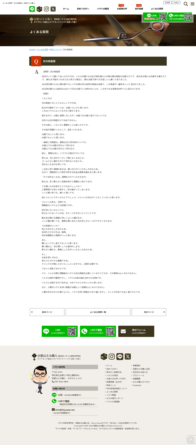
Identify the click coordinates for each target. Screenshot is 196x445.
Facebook (137, 385)
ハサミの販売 (103, 8)
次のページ (149, 312)
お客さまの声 (116, 378)
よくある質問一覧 (98, 312)
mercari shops (104, 356)
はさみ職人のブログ (141, 382)
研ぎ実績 (139, 8)
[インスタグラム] (46, 10)
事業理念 (136, 365)
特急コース (111, 385)
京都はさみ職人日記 (141, 369)
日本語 (167, 2)
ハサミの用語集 (113, 401)
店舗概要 (136, 378)
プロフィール (138, 375)
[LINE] (32, 10)
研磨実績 (114, 382)
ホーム (66, 8)
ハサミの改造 (112, 375)
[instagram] (112, 358)
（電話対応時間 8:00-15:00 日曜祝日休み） (77, 402)
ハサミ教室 (111, 395)
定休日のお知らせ (140, 372)
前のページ (47, 312)
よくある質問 (157, 8)
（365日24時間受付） (70, 395)
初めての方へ (83, 8)
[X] (53, 10)
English (176, 2)
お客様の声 (122, 8)
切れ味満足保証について (116, 388)
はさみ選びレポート (114, 398)
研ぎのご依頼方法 (114, 372)
